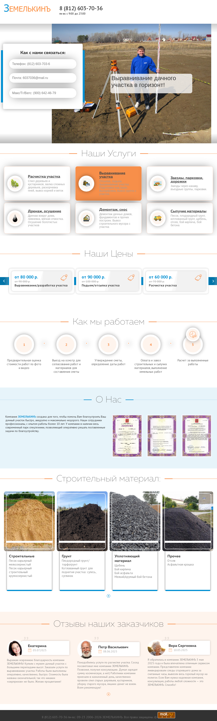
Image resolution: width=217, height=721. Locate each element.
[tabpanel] (29, 541)
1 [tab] (109, 596)
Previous (4, 281)
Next (213, 281)
